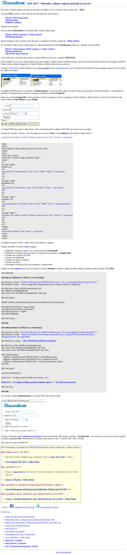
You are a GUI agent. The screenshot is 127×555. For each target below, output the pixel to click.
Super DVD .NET (58, 457)
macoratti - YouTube (13, 540)
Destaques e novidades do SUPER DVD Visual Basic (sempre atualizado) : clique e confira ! (43, 447)
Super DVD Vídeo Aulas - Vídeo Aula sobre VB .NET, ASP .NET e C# (33, 522)
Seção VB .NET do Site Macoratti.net (20, 517)
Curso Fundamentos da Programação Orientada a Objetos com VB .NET (36, 489)
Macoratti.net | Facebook (15, 543)
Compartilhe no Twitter (49, 507)
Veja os (4, 447)
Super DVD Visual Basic (15, 531)
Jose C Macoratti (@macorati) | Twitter (21, 546)
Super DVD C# (19, 472)
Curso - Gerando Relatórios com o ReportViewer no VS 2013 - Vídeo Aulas (40, 499)
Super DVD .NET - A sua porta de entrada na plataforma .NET (29, 520)
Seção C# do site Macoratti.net (17, 525)
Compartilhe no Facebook (24, 507)
